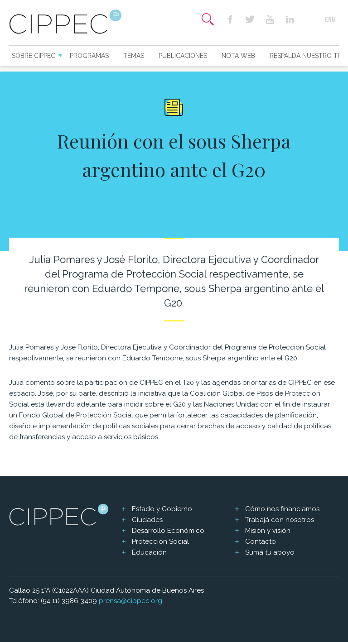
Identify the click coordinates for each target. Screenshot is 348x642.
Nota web (238, 55)
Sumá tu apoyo (270, 552)
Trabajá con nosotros (279, 520)
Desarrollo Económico (168, 531)
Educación (149, 552)
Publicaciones (183, 55)
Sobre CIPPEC (33, 55)
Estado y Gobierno (162, 509)
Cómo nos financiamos (282, 509)
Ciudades (147, 520)
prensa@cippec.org (130, 601)
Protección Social (160, 541)
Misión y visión (267, 531)
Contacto (260, 541)
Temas (133, 55)
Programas (89, 55)
